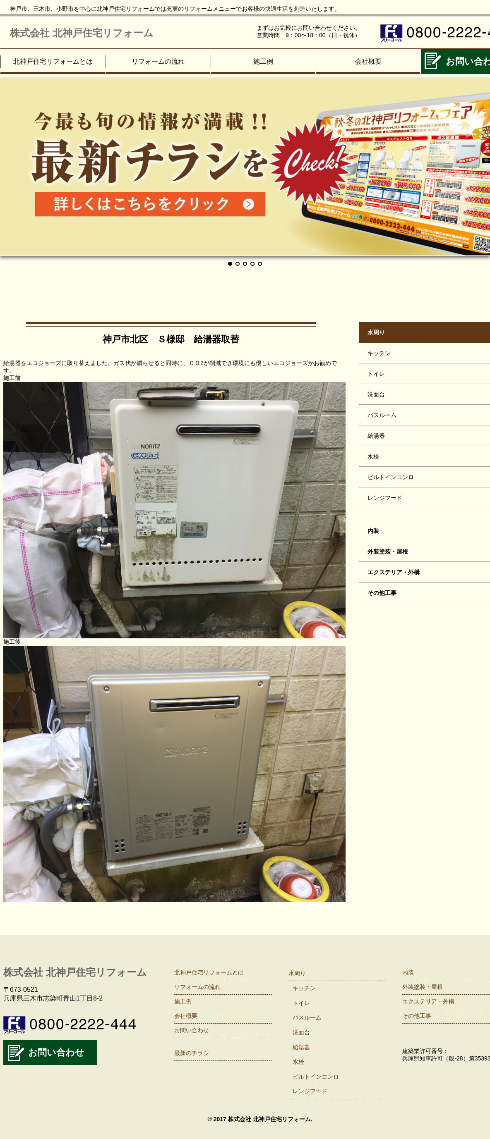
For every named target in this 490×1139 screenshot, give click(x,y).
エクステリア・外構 (428, 1001)
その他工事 (416, 1015)
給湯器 (301, 1047)
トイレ (301, 1003)
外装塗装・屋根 (422, 987)
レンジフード (310, 1091)
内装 (408, 972)
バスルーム (307, 1017)
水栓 (298, 1061)
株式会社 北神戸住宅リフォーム (82, 32)
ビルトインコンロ (316, 1076)
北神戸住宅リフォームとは (53, 61)
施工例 (263, 61)
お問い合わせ (56, 1052)
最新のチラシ (191, 1053)
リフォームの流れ (158, 61)
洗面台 (301, 1032)
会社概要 (368, 61)
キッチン (304, 988)
